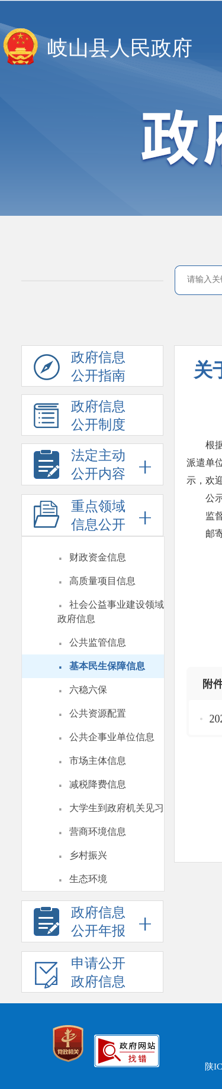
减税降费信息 (97, 784)
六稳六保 (88, 690)
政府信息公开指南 (80, 368)
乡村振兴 (88, 855)
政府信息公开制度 (80, 417)
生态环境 (88, 879)
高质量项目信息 (102, 581)
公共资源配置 (97, 713)
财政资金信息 (97, 557)
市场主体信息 (97, 761)
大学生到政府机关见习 (116, 808)
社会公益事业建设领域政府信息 (110, 611)
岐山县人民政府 (119, 48)
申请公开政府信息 (80, 974)
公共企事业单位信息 (112, 737)
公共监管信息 (97, 642)
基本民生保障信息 (107, 666)
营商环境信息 (97, 832)
